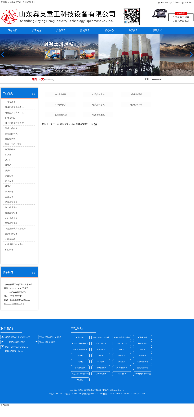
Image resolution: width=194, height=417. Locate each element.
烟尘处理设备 (11, 207)
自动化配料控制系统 (14, 244)
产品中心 (176, 2)
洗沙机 (8, 170)
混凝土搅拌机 (11, 128)
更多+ (34, 94)
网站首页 (164, 2)
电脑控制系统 (61, 205)
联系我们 (188, 2)
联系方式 (157, 30)
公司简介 (36, 30)
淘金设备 (9, 181)
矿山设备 (9, 250)
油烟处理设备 (11, 213)
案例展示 (85, 30)
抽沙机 (8, 186)
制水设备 (9, 192)
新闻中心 (109, 30)
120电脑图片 (60, 165)
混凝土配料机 (11, 134)
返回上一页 (38, 79)
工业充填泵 (10, 102)
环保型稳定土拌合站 (14, 107)
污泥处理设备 (11, 223)
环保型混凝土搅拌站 (14, 112)
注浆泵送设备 (11, 234)
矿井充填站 (10, 118)
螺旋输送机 (10, 139)
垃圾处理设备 (11, 202)
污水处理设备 (11, 218)
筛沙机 (8, 165)
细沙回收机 (10, 149)
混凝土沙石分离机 (13, 144)
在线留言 (133, 30)
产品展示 (60, 30)
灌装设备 (9, 197)
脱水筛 (8, 155)
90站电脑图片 (61, 124)
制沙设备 (9, 176)
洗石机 (8, 160)
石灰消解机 (10, 239)
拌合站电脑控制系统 (14, 123)
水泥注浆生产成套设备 (15, 228)
